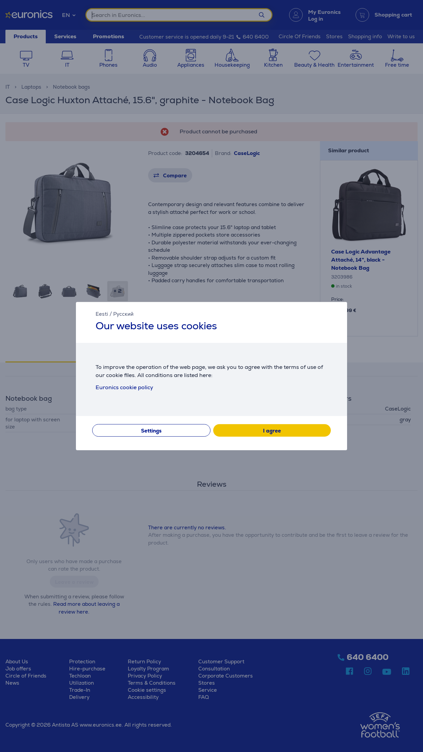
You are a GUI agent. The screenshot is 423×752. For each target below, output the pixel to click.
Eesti (102, 314)
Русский (123, 314)
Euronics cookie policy (124, 387)
